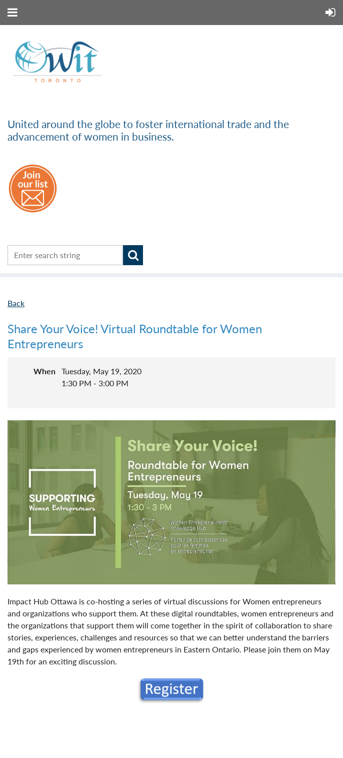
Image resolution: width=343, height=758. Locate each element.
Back (16, 303)
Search (133, 255)
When (45, 371)
